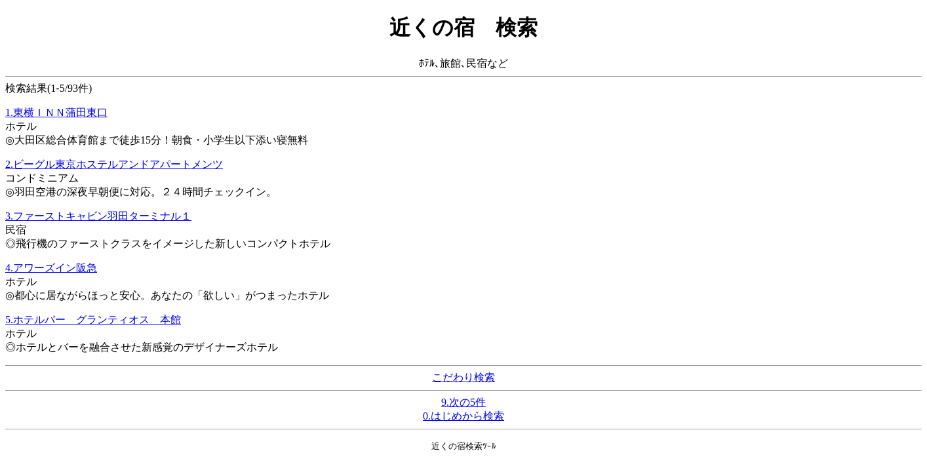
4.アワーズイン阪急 (51, 267)
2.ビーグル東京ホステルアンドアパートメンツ (114, 164)
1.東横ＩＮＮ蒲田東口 (56, 112)
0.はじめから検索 (463, 416)
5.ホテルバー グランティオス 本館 (93, 319)
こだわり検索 (463, 377)
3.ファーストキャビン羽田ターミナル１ (98, 216)
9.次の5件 (463, 402)
